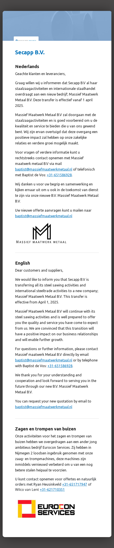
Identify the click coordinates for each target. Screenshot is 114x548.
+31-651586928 (59, 175)
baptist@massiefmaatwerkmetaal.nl (43, 169)
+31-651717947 (74, 484)
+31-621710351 (52, 489)
